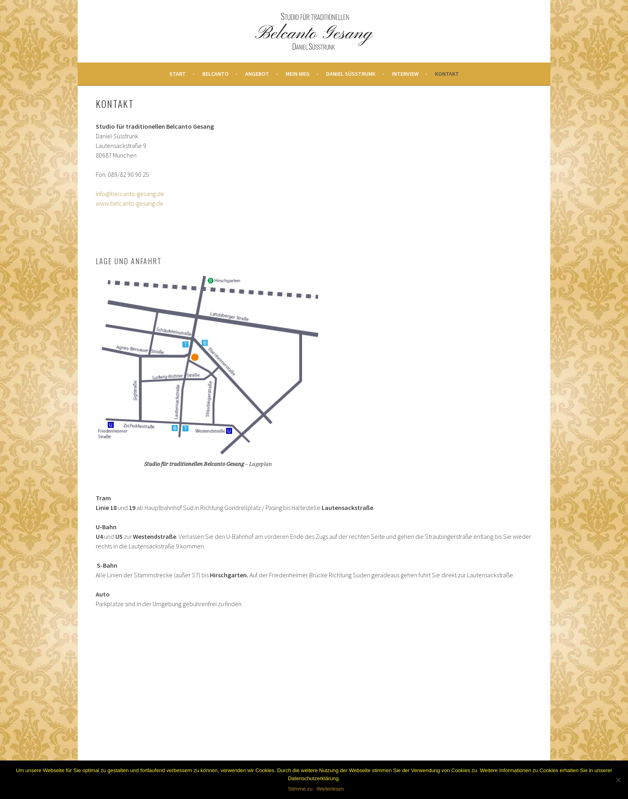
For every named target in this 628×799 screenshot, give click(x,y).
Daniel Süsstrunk (350, 73)
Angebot (257, 73)
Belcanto (215, 73)
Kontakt (447, 73)
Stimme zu (300, 789)
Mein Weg (298, 73)
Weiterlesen (330, 789)
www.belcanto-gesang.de (129, 203)
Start (177, 73)
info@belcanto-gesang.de (130, 194)
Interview (405, 73)
